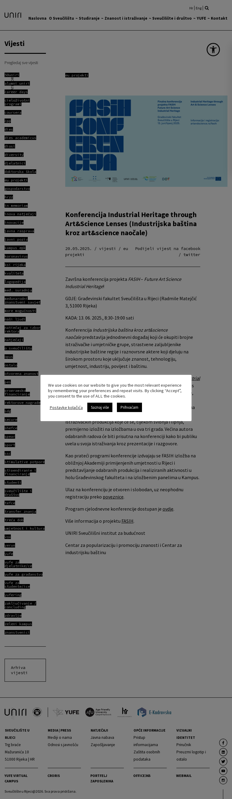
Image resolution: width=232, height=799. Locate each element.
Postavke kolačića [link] (66, 407)
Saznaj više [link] (100, 407)
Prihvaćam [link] (129, 407)
